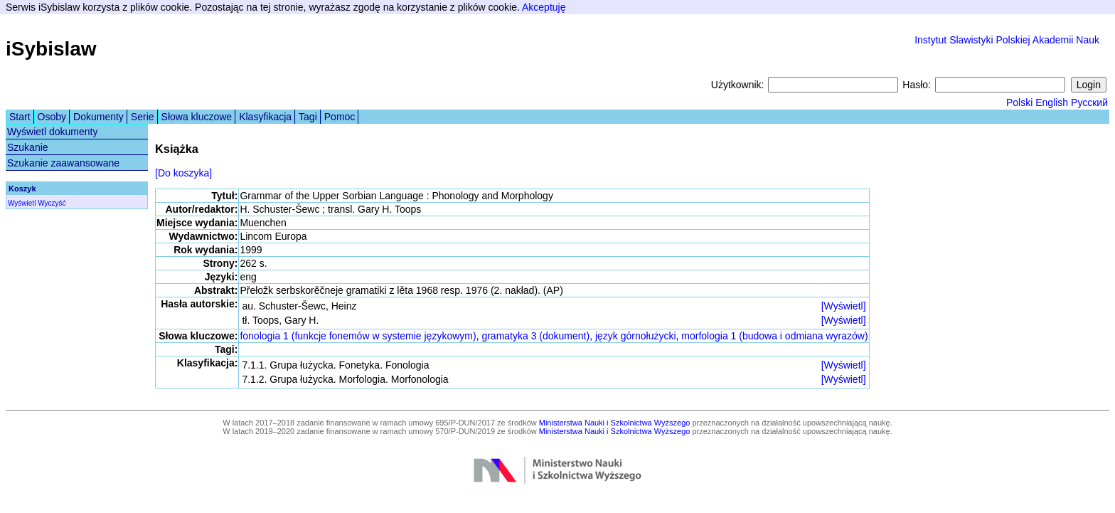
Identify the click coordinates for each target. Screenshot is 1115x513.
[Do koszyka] (183, 173)
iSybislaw (51, 49)
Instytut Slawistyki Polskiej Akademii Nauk (1006, 40)
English (1051, 102)
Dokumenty (98, 116)
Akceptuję (543, 7)
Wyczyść (51, 203)
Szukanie (27, 147)
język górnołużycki (635, 336)
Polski (1019, 102)
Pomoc (340, 116)
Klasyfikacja (265, 116)
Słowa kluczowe (197, 116)
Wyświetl (22, 203)
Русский (1089, 102)
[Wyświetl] (843, 306)
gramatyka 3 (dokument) (535, 336)
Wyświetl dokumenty (52, 131)
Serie (142, 116)
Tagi (308, 116)
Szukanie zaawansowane (63, 163)
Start (20, 116)
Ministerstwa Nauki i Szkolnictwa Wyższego (614, 422)
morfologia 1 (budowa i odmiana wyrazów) (774, 336)
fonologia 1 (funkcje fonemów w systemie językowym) (358, 336)
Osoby (52, 116)
